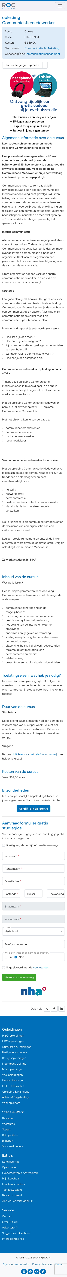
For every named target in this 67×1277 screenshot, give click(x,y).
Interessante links (13, 1238)
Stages (6, 1129)
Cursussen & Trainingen (16, 1046)
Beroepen (8, 1118)
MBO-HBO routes (13, 1086)
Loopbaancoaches (13, 1184)
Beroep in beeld (12, 1195)
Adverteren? (10, 1227)
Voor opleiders (11, 1103)
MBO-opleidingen (13, 1035)
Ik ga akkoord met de (27, 967)
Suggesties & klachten (16, 1233)
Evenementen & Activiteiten (20, 1173)
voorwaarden (41, 967)
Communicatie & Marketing (42, 48)
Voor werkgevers (12, 1146)
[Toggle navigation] (60, 5)
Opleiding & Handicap (15, 1091)
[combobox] (33, 931)
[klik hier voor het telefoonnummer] (35, 754)
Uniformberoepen (13, 1080)
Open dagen (9, 1167)
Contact (7, 1216)
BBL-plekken (10, 1135)
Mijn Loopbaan (11, 1178)
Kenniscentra (10, 1161)
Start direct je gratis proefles (22, 65)
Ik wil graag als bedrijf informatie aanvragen (33, 845)
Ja (10, 957)
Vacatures (8, 1124)
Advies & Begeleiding (15, 1097)
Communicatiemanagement (42, 54)
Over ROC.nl (9, 1222)
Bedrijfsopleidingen (14, 1058)
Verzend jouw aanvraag (19, 977)
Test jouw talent (12, 1189)
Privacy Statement (42, 1264)
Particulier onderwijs (14, 1052)
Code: (9, 37)
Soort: (9, 31)
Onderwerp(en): (15, 54)
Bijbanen (7, 1140)
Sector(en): (12, 48)
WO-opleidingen (12, 1074)
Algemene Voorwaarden (16, 1264)
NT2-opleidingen (12, 1069)
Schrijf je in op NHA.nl (33, 808)
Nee (21, 957)
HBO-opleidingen (13, 1041)
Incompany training (14, 1063)
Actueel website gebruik (17, 1201)
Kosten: (9, 42)
